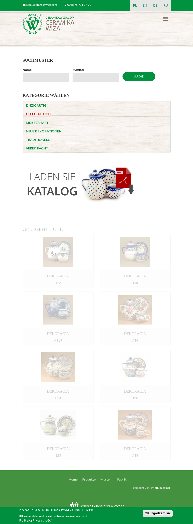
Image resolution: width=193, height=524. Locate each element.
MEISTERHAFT (37, 122)
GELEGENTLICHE (39, 114)
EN (145, 5)
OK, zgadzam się (158, 513)
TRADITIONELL (38, 139)
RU (165, 5)
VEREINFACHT (37, 148)
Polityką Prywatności (35, 520)
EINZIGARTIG (36, 105)
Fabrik (122, 479)
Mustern (106, 479)
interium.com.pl (161, 487)
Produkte (89, 479)
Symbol (78, 70)
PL (135, 5)
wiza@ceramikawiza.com (41, 4)
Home (73, 479)
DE (155, 5)
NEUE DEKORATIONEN (43, 131)
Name (27, 70)
